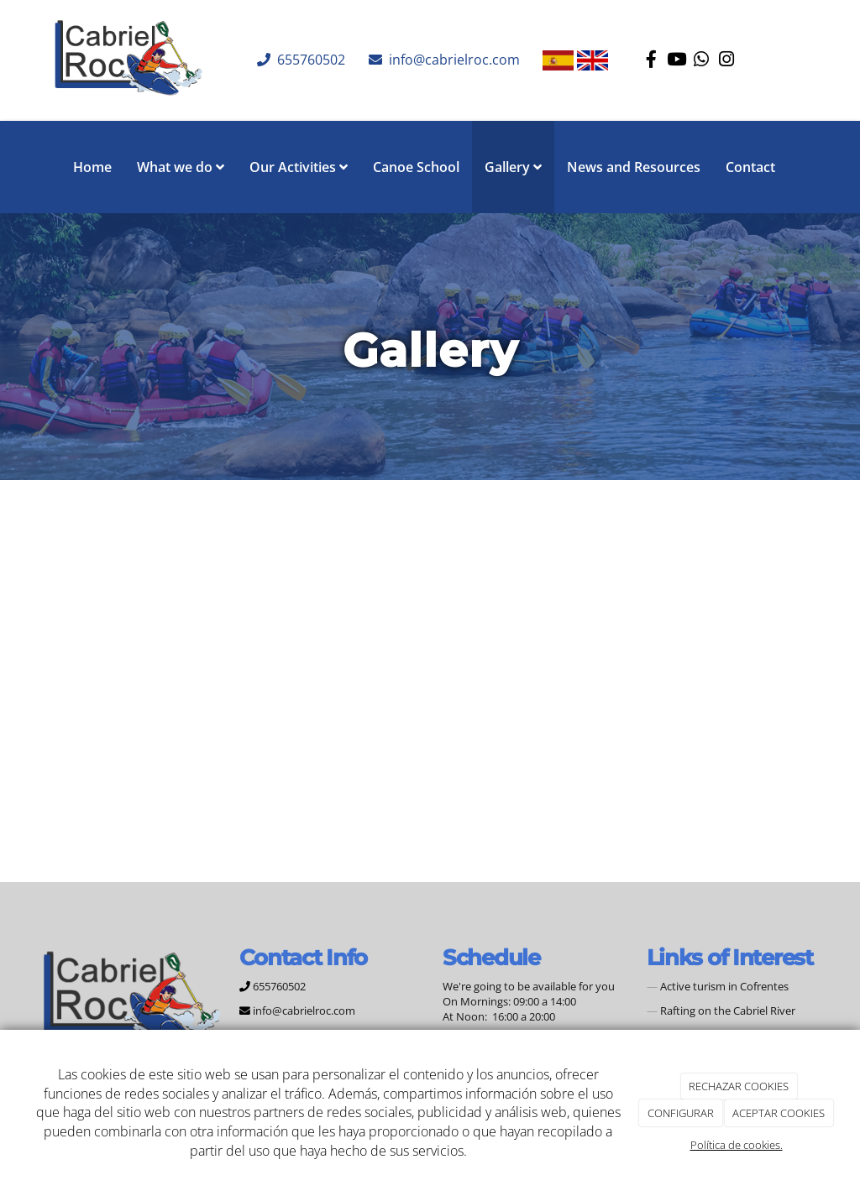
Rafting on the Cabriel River (727, 1010)
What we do (180, 167)
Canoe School (416, 167)
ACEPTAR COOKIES (778, 1112)
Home (92, 167)
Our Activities (298, 167)
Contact (750, 167)
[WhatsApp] (701, 61)
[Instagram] (726, 61)
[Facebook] (651, 61)
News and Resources (633, 167)
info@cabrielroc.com (452, 59)
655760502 (309, 59)
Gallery (513, 167)
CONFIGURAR (681, 1112)
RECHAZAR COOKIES (739, 1086)
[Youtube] (676, 61)
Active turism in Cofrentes (724, 986)
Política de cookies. (736, 1144)
